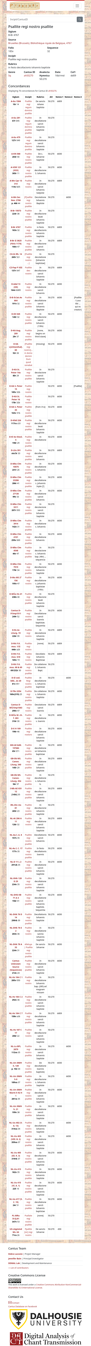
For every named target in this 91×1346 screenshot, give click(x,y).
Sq (9, 75)
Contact (13, 1302)
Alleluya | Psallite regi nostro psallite (28, 950)
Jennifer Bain (15, 1258)
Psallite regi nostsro (28, 731)
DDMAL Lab (14, 1263)
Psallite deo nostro (28, 270)
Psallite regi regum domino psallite (28, 107)
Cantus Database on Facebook (22, 1306)
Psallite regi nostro (28, 183)
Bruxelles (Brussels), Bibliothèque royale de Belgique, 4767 (40, 43)
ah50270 (28, 75)
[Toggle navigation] (77, 6)
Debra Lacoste (15, 1254)
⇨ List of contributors (18, 1267)
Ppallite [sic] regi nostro (28, 1232)
